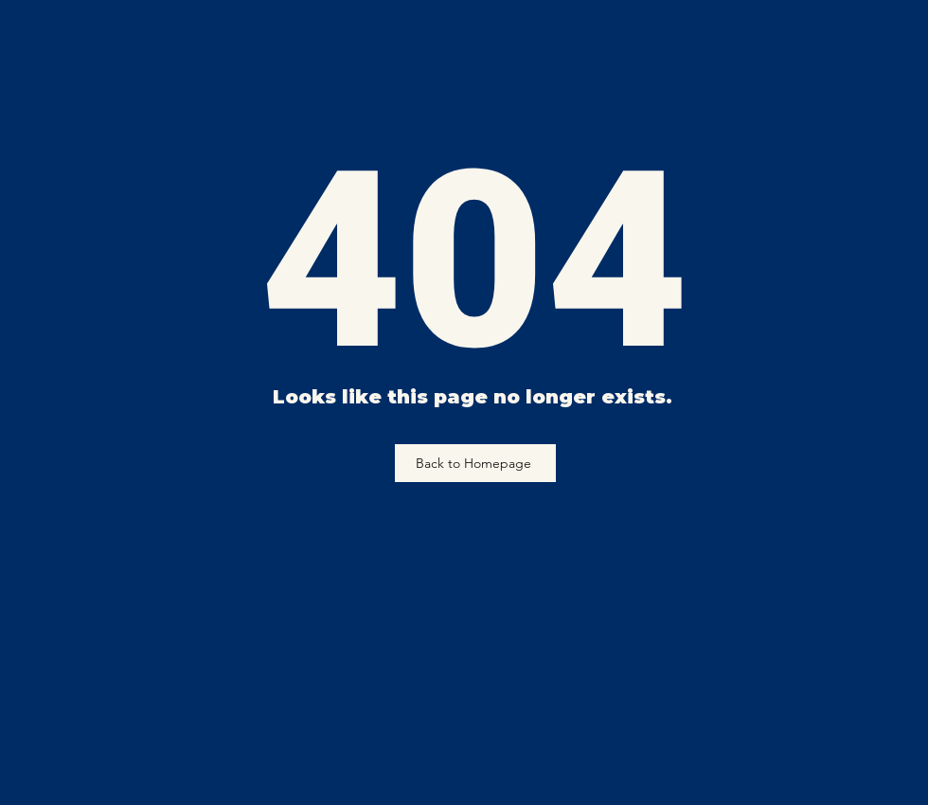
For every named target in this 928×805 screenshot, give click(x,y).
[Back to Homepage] (475, 463)
